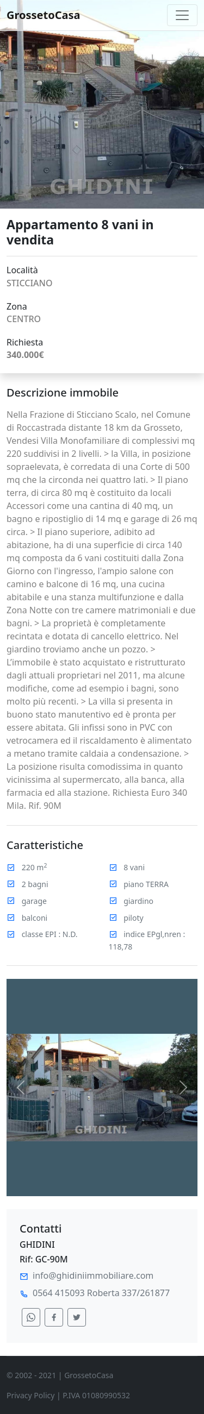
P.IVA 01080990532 (96, 1395)
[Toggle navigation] (182, 15)
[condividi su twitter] (76, 1317)
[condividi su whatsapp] (31, 1317)
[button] (21, 1087)
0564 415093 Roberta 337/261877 (101, 1293)
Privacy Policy (30, 1395)
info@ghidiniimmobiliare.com (93, 1275)
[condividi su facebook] (54, 1317)
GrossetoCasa (44, 15)
